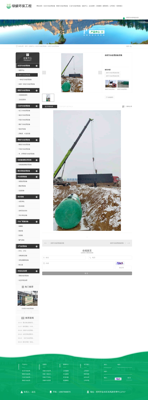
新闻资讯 (105, 6)
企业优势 (92, 6)
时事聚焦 (66, 380)
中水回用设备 (22, 176)
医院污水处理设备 (62, 6)
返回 (129, 46)
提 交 (129, 377)
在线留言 (109, 97)
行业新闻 (66, 374)
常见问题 (66, 377)
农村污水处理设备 (53, 46)
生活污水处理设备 (49, 6)
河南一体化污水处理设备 (48, 374)
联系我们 (119, 6)
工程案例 (98, 6)
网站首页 (39, 6)
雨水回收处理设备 (24, 171)
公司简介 (112, 6)
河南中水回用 (47, 380)
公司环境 (86, 380)
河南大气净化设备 (48, 377)
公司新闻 (66, 371)
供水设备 (21, 197)
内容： (118, 371)
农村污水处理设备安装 (112, 73)
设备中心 (85, 6)
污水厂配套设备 (23, 221)
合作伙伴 (86, 377)
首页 (26, 46)
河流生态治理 (22, 271)
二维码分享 (128, 106)
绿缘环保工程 (19, 6)
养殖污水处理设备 (24, 140)
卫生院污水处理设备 (27, 308)
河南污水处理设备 (48, 371)
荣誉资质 (86, 374)
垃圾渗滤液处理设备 (25, 160)
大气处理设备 (22, 246)
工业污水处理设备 (75, 6)
